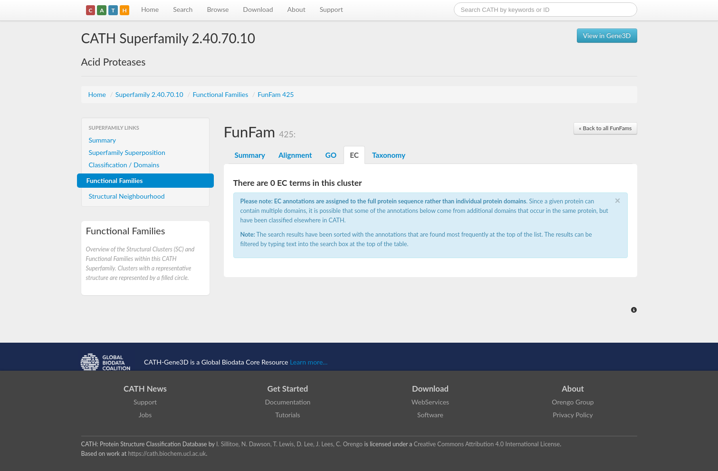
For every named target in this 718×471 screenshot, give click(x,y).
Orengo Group (573, 402)
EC (354, 155)
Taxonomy (388, 155)
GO (331, 155)
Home (150, 9)
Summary (102, 140)
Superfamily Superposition (127, 152)
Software (430, 415)
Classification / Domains (124, 165)
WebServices (430, 402)
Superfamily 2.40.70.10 (150, 94)
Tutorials (287, 415)
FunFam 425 (276, 94)
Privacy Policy (573, 415)
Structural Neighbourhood (127, 196)
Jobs (145, 415)
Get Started (288, 389)
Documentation (288, 402)
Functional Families (220, 94)
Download (258, 9)
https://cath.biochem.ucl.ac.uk (167, 453)
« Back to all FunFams (605, 128)
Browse (218, 9)
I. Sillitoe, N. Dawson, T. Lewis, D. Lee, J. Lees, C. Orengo (289, 444)
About (296, 9)
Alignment (295, 155)
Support (331, 9)
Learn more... (308, 362)
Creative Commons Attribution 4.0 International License (487, 444)
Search (182, 9)
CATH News (145, 389)
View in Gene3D (607, 35)
